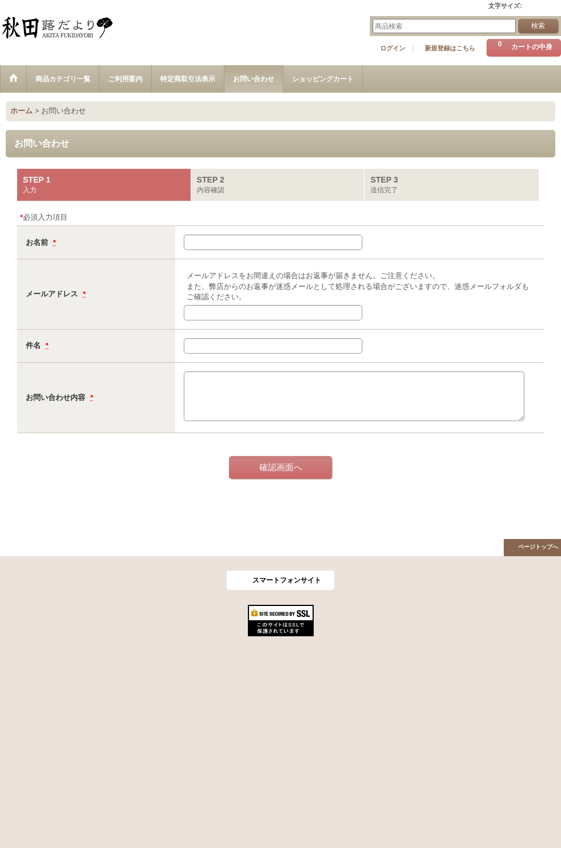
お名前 (38, 242)
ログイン (392, 48)
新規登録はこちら (450, 48)
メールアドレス (53, 294)
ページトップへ (538, 547)
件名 (34, 345)
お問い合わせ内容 (57, 397)
